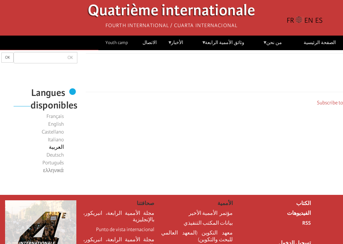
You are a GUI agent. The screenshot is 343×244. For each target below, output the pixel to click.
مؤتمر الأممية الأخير (211, 213)
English (56, 124)
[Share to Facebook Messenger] (214, 74)
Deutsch (55, 155)
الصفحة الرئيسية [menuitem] (320, 42)
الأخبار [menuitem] (176, 45)
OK (7, 57)
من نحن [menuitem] (272, 45)
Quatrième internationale (171, 12)
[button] (195, 74)
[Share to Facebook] (233, 74)
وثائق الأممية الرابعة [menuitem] (223, 45)
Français (55, 116)
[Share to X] (224, 74)
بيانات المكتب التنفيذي (208, 223)
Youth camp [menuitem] (117, 42)
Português (53, 163)
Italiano (56, 140)
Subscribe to (330, 103)
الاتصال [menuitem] (149, 42)
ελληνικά (53, 170)
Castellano (53, 132)
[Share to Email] (205, 74)
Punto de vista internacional (125, 229)
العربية (56, 147)
